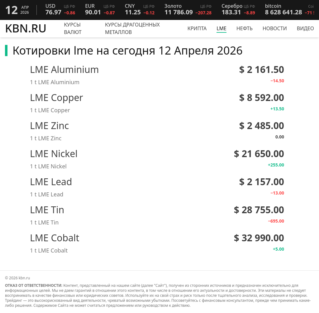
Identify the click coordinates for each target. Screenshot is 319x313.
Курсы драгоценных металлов (132, 28)
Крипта (197, 28)
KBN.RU (25, 28)
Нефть (244, 28)
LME (221, 28)
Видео (305, 28)
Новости (275, 28)
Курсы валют (72, 28)
